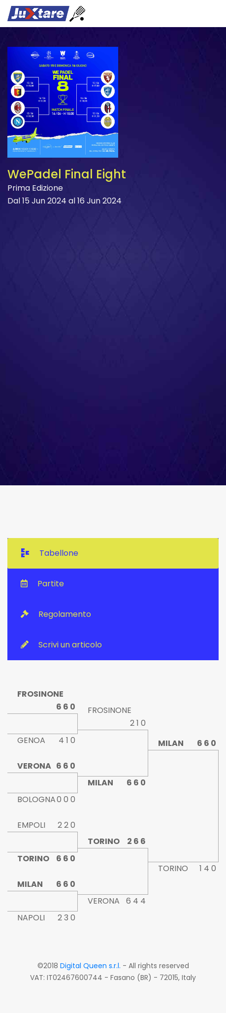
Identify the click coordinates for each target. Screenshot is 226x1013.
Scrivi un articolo (61, 644)
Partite (42, 583)
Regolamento (56, 614)
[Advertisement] (113, 345)
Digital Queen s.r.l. (90, 966)
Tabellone (49, 553)
